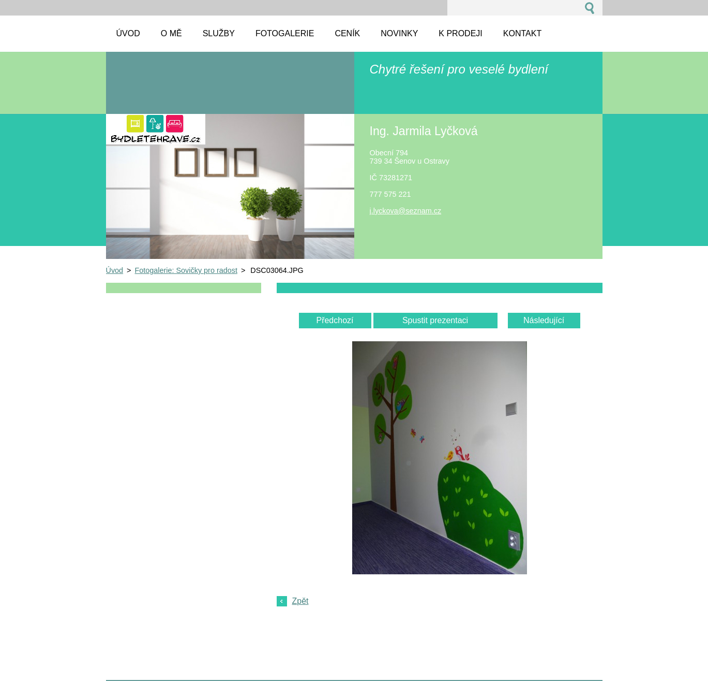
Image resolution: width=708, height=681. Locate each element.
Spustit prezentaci (435, 320)
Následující (543, 320)
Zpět (300, 601)
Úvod (115, 270)
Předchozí (334, 320)
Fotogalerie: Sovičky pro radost (186, 270)
